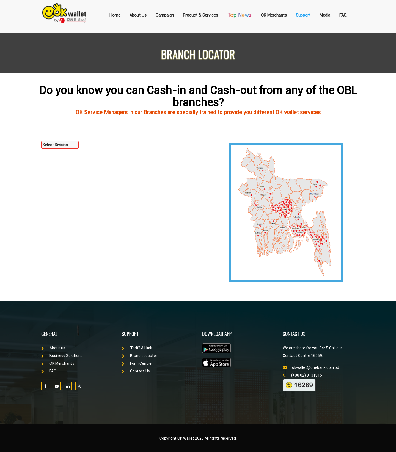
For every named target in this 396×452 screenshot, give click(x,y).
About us (53, 347)
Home (114, 15)
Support (303, 15)
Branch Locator (139, 355)
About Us (138, 15)
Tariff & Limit (137, 347)
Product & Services (200, 15)
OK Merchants (274, 15)
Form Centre (137, 363)
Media (325, 15)
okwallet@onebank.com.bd (311, 367)
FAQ (342, 15)
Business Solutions (61, 355)
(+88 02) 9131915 (302, 375)
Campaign (165, 15)
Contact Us (136, 371)
